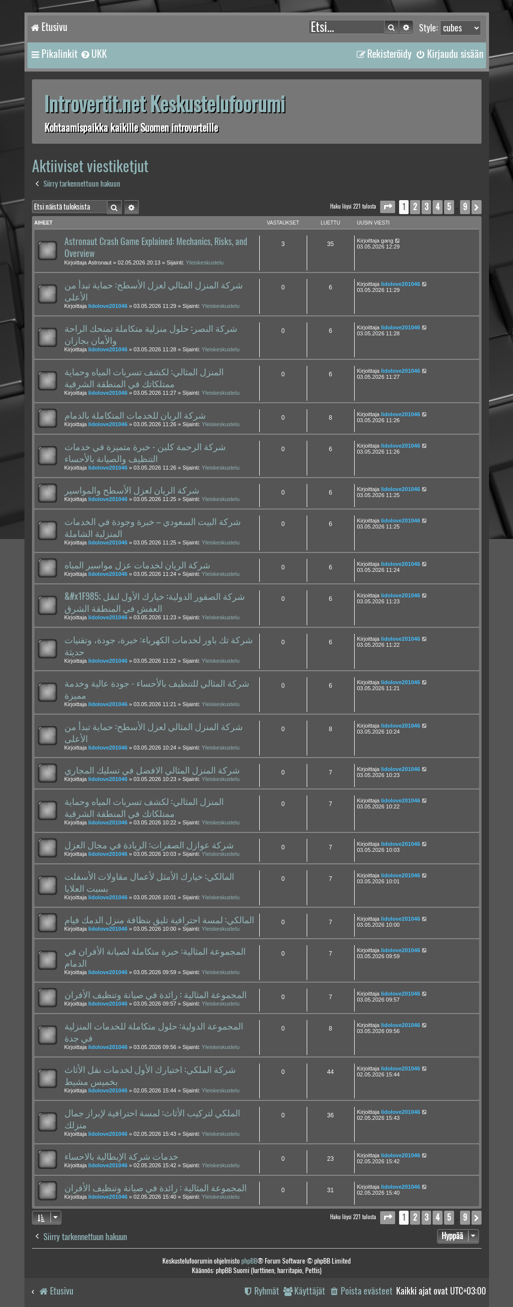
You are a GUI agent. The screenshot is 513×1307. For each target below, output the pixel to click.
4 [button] (438, 207)
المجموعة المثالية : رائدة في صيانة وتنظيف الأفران (155, 995)
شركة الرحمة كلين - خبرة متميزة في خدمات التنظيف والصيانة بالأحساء (145, 453)
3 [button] (426, 207)
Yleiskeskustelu (205, 262)
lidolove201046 (107, 306)
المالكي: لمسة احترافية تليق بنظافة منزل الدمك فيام (159, 920)
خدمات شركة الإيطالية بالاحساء (121, 1156)
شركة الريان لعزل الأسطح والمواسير (131, 490)
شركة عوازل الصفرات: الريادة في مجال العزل (149, 845)
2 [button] (415, 207)
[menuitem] (93, 54)
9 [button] (465, 207)
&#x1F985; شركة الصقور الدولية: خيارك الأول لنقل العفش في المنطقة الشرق (154, 602)
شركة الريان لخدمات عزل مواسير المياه (137, 565)
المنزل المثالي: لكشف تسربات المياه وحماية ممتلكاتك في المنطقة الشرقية (144, 378)
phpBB (249, 1261)
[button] (387, 207)
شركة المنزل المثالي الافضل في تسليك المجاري (152, 770)
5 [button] (449, 207)
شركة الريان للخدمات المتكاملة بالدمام (135, 415)
